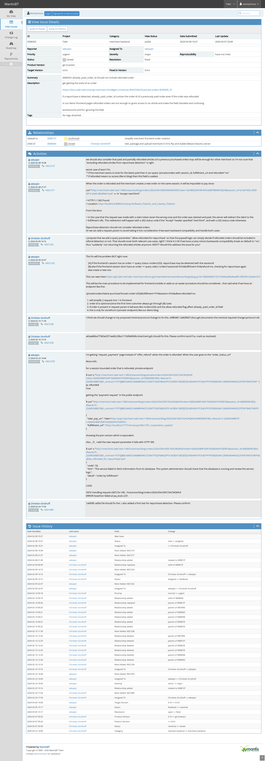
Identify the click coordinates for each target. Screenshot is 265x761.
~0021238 (48, 324)
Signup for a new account (65, 13)
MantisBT (45, 747)
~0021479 (50, 361)
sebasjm (67, 48)
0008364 (51, 143)
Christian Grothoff (100, 143)
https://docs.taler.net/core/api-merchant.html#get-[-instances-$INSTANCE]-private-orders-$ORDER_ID (117, 89)
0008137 (51, 138)
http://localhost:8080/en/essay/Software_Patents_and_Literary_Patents (136, 203)
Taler (230, 4)
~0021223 (48, 244)
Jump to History (57, 28)
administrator (40, 753)
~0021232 (50, 263)
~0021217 (50, 190)
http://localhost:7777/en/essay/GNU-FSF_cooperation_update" (139, 425)
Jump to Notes (37, 28)
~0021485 (48, 509)
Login (48, 13)
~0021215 (50, 166)
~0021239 (48, 342)
